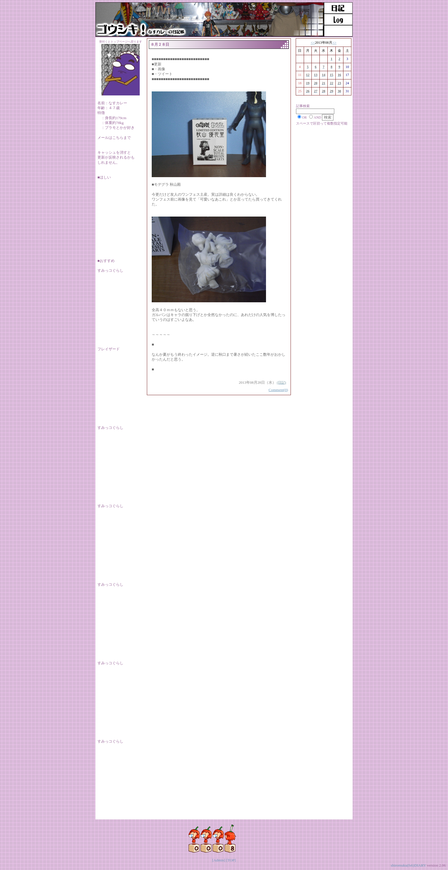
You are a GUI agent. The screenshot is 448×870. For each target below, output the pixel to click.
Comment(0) (278, 390)
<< (313, 42)
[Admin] (218, 860)
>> (334, 42)
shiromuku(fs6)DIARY (408, 865)
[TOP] (231, 860)
